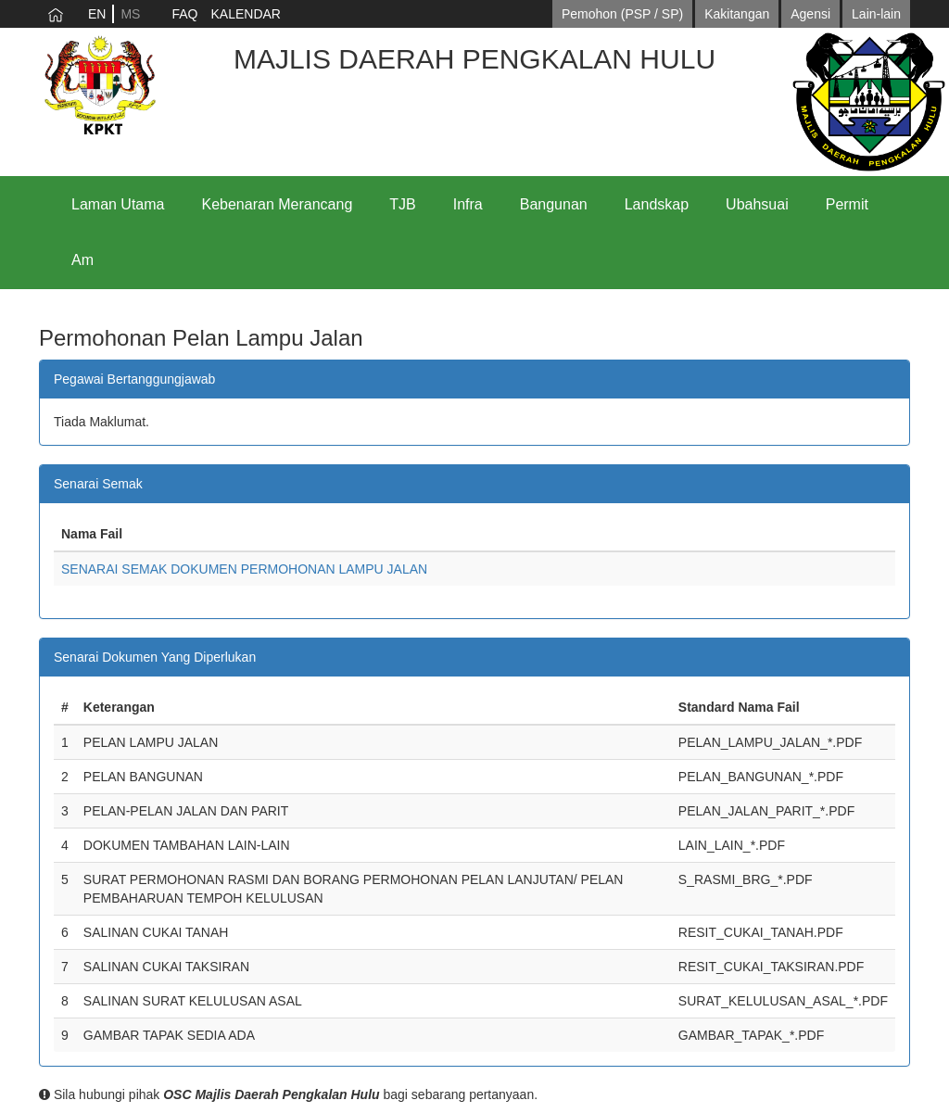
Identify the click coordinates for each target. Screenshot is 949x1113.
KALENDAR (245, 13)
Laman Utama (118, 204)
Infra (468, 204)
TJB (402, 204)
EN (97, 13)
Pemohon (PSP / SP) (622, 13)
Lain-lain (876, 13)
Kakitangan (736, 13)
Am (82, 260)
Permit (847, 204)
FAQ (184, 13)
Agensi (810, 13)
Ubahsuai (757, 204)
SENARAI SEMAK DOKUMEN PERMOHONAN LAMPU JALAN (244, 569)
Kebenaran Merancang (277, 204)
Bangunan (554, 204)
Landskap (657, 204)
